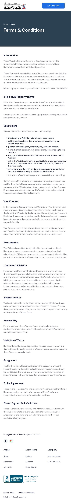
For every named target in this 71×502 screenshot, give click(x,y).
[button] (66, 6)
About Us (8, 467)
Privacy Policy (9, 492)
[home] (23, 5)
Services (29, 462)
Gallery (28, 456)
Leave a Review (54, 456)
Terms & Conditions (26, 492)
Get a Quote (53, 5)
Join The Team (53, 462)
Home (6, 25)
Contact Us (8, 462)
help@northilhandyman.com (15, 497)
